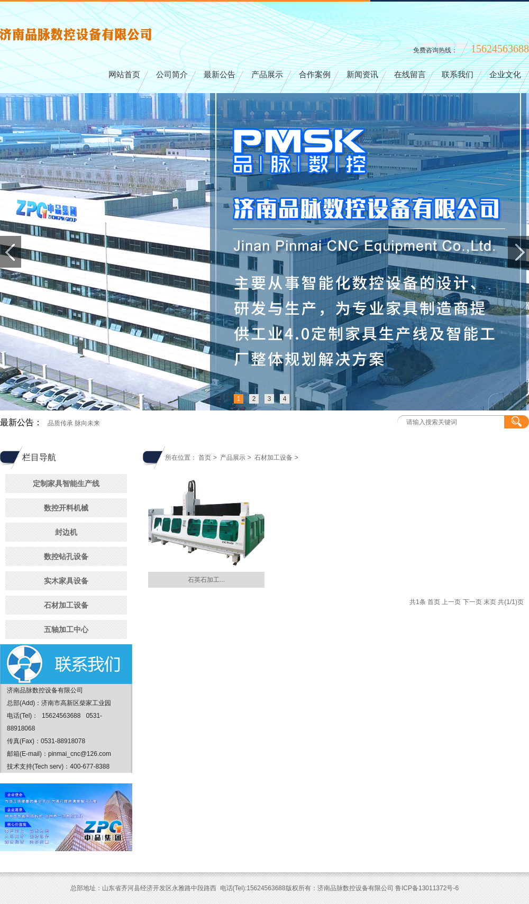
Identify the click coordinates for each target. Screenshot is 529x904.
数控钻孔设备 (66, 556)
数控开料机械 (66, 508)
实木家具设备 (66, 581)
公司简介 (172, 75)
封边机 (66, 532)
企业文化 (505, 75)
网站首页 (124, 75)
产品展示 (267, 75)
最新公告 (219, 75)
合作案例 (315, 75)
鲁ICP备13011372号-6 (427, 888)
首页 (204, 457)
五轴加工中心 (66, 629)
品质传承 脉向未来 (74, 423)
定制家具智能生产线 (66, 483)
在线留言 (410, 75)
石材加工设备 (66, 605)
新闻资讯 (362, 75)
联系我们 (457, 75)
